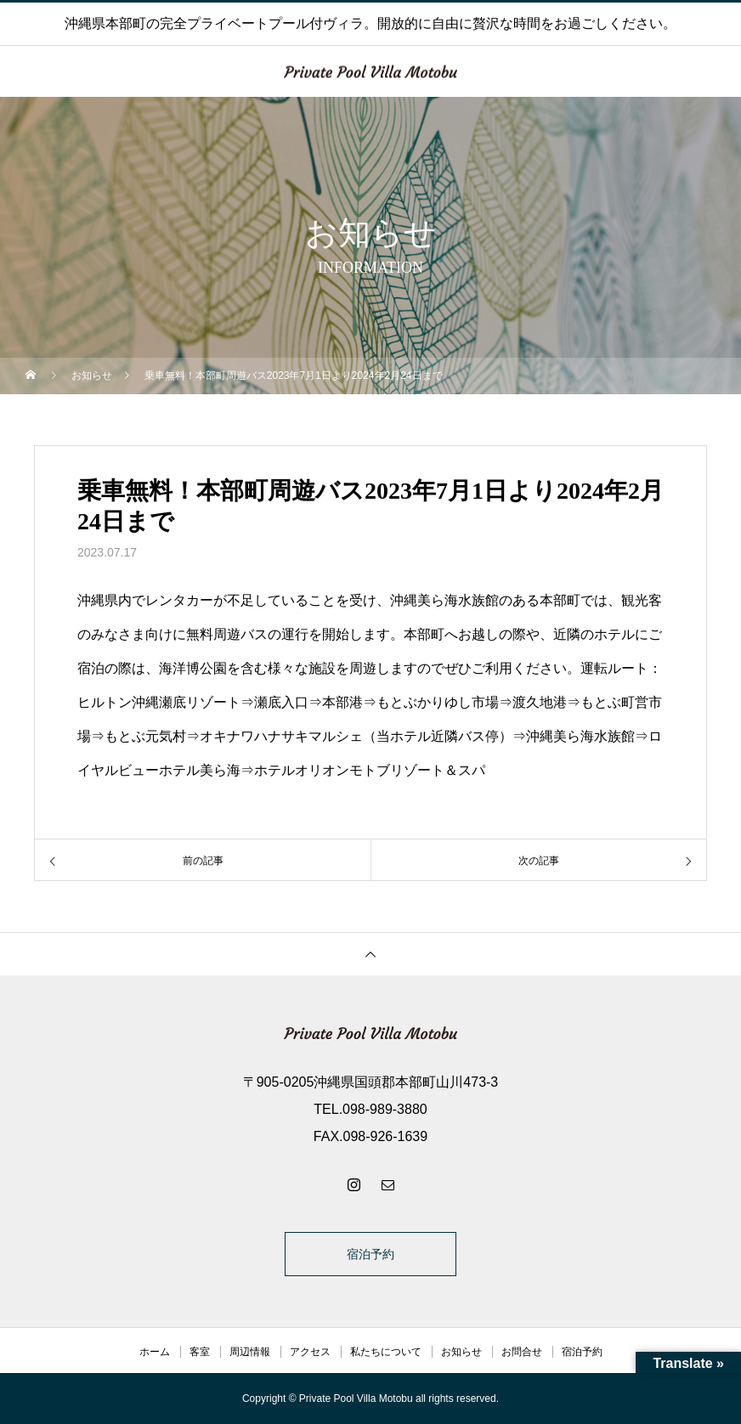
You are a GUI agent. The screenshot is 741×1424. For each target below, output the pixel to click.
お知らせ (461, 1352)
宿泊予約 (370, 1254)
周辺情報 (249, 1352)
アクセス (310, 1352)
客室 (199, 1352)
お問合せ (521, 1352)
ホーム (154, 1352)
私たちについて (385, 1352)
